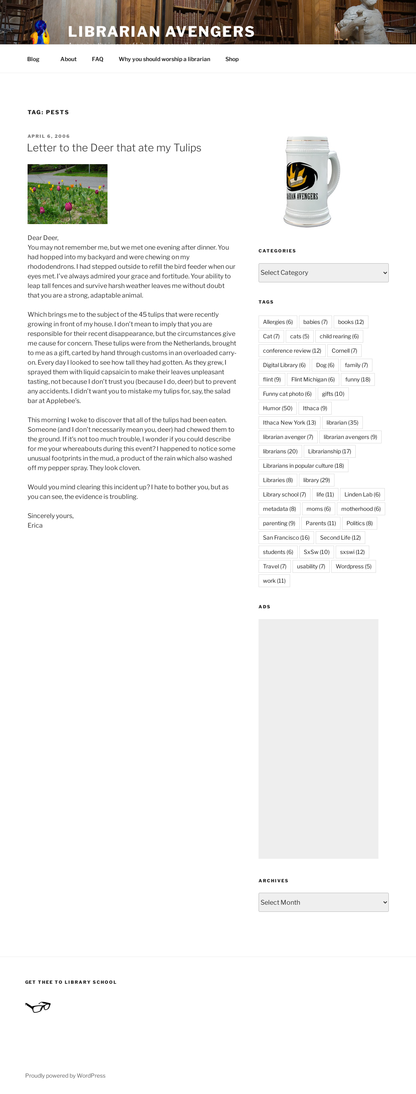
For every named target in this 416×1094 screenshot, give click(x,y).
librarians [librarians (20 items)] (280, 451)
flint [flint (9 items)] (272, 379)
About (68, 59)
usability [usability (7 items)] (311, 566)
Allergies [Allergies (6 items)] (278, 321)
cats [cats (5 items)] (299, 336)
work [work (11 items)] (274, 580)
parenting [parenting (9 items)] (279, 523)
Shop (232, 59)
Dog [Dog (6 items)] (325, 364)
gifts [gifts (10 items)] (333, 393)
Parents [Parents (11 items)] (321, 523)
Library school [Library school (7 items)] (284, 494)
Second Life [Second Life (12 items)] (340, 537)
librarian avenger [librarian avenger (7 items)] (288, 436)
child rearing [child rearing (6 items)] (339, 336)
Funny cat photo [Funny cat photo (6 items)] (287, 393)
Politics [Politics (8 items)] (359, 523)
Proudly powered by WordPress (65, 1075)
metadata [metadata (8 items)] (279, 508)
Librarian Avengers (162, 31)
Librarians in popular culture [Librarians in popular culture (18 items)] (303, 465)
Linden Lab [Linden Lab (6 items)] (362, 494)
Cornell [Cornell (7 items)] (344, 350)
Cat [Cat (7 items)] (271, 336)
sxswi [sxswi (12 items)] (352, 551)
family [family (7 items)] (356, 364)
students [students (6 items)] (278, 551)
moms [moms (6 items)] (319, 508)
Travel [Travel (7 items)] (275, 566)
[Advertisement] (318, 739)
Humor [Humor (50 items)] (278, 408)
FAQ (98, 59)
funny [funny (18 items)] (357, 379)
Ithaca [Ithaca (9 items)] (315, 408)
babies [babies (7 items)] (315, 321)
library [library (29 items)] (316, 480)
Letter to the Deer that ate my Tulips (114, 147)
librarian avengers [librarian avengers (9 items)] (350, 436)
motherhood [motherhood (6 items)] (361, 508)
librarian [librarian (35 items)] (342, 422)
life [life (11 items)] (325, 494)
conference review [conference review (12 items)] (292, 350)
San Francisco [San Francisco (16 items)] (286, 537)
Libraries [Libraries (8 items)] (278, 480)
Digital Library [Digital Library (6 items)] (284, 364)
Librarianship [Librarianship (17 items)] (329, 451)
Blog (37, 59)
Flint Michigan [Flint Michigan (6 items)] (313, 379)
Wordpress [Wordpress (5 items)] (354, 566)
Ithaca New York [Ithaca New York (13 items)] (289, 422)
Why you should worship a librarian (164, 59)
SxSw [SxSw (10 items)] (317, 551)
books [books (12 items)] (351, 321)
